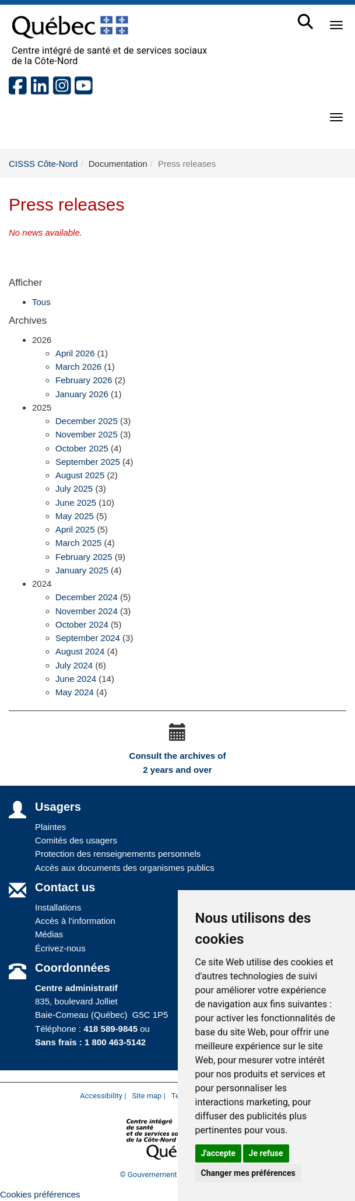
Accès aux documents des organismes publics (125, 868)
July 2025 (74, 488)
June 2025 (75, 502)
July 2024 (74, 665)
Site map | (148, 1095)
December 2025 (86, 421)
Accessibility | (103, 1095)
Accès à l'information (75, 921)
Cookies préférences (40, 1194)
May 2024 (74, 692)
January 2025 (81, 570)
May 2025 (74, 516)
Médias (49, 934)
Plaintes (50, 827)
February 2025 (84, 557)
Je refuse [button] (266, 1153)
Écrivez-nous (60, 948)
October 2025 (81, 448)
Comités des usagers (76, 840)
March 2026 (78, 367)
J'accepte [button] (218, 1153)
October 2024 (81, 624)
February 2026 (84, 380)
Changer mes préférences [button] (248, 1173)
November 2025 (86, 434)
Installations (58, 907)
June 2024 (75, 679)
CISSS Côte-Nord (43, 164)
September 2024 (87, 638)
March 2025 (78, 543)
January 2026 (81, 394)
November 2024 (86, 611)
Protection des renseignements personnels (118, 854)
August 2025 (79, 475)
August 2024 (79, 651)
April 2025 (75, 529)
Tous (41, 302)
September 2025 (87, 462)
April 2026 (75, 353)
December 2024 (86, 597)
